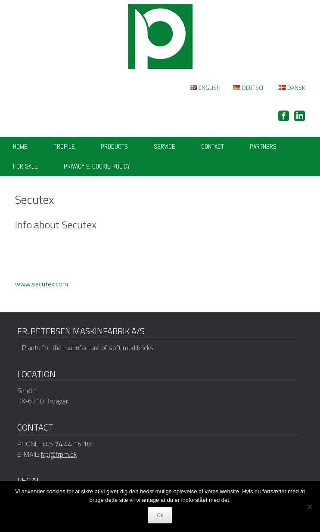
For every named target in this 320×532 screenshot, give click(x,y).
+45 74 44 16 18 (66, 444)
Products (114, 146)
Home (20, 146)
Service (164, 146)
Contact (212, 146)
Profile (64, 146)
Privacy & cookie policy (97, 166)
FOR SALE (25, 166)
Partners (263, 146)
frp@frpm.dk (59, 454)
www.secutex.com (41, 284)
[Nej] (309, 506)
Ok (160, 515)
